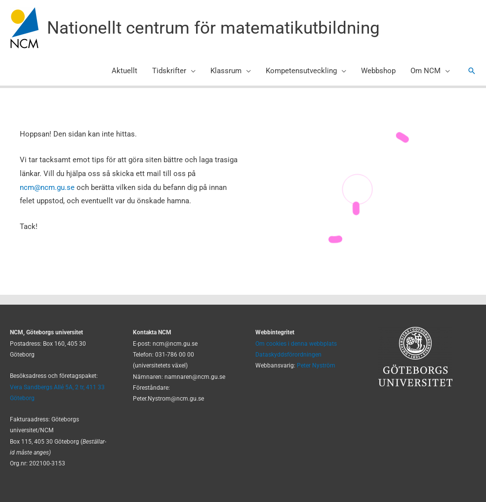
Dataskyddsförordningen (288, 354)
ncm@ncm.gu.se (47, 187)
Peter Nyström (316, 365)
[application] (191, 71)
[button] (471, 70)
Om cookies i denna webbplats (296, 343)
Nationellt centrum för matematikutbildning (213, 28)
